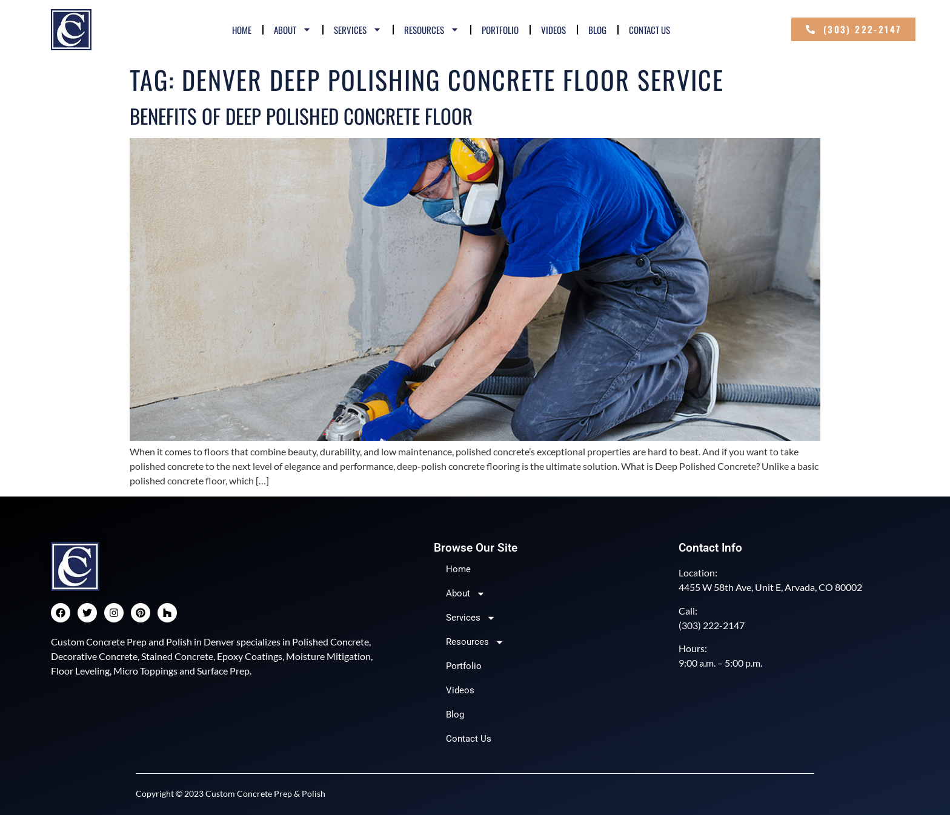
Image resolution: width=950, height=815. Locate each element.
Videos (553, 29)
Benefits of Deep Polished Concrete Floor (301, 116)
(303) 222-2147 (712, 625)
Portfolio (500, 29)
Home (241, 29)
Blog (597, 29)
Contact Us (649, 29)
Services (358, 29)
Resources (431, 29)
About (292, 29)
